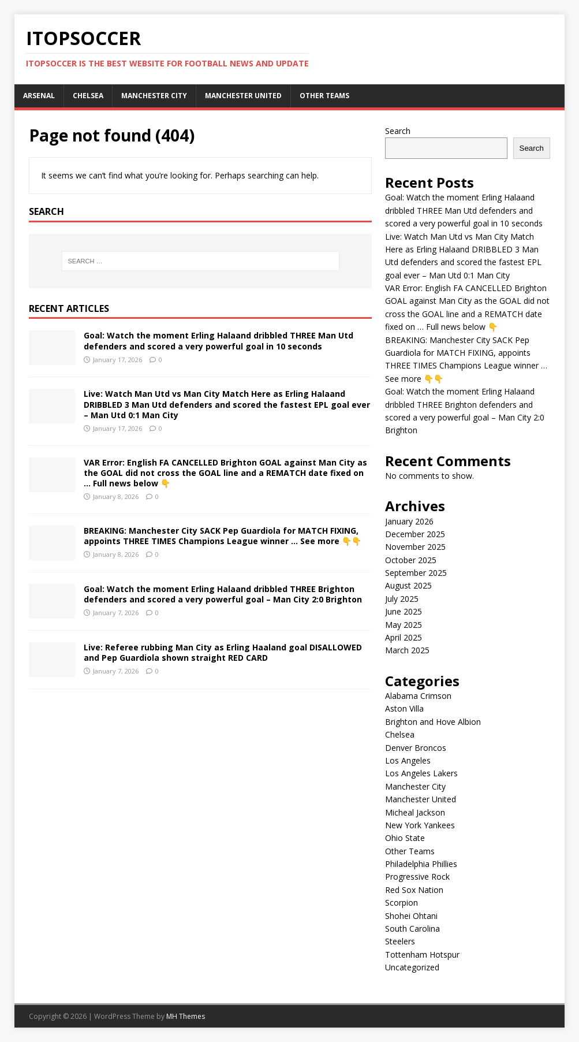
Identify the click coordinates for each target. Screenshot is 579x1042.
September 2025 (416, 572)
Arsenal (39, 96)
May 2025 (403, 624)
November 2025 (415, 546)
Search (397, 130)
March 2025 (407, 650)
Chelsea (88, 96)
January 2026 (409, 521)
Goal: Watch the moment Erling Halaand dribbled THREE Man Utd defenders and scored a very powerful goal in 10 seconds (218, 340)
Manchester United (243, 96)
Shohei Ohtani (411, 915)
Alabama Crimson (418, 695)
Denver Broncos (415, 747)
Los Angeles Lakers (421, 773)
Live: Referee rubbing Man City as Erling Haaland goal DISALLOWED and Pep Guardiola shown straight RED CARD (223, 652)
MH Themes (185, 1016)
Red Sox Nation (414, 889)
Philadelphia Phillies (421, 863)
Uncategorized (412, 967)
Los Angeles (408, 760)
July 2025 (402, 598)
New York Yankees (420, 825)
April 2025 (403, 637)
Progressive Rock (417, 876)
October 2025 (410, 560)
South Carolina (412, 928)
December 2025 (415, 534)
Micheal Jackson (415, 812)
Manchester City (154, 96)
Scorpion (401, 902)
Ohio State (405, 837)
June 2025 (403, 611)
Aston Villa (404, 708)
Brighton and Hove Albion (433, 721)
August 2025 (408, 585)
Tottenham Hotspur (422, 954)
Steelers (400, 941)
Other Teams (324, 96)
